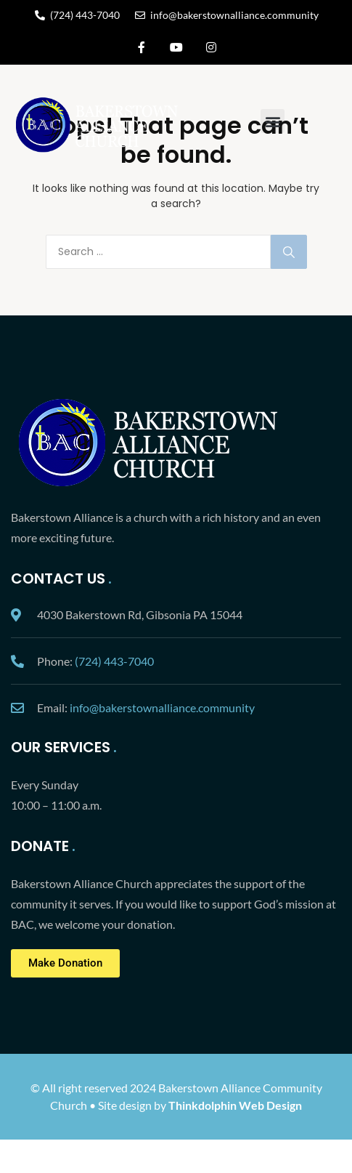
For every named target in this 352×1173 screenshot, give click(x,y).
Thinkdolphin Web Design (235, 1105)
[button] (273, 121)
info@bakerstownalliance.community (162, 707)
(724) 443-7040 (114, 661)
